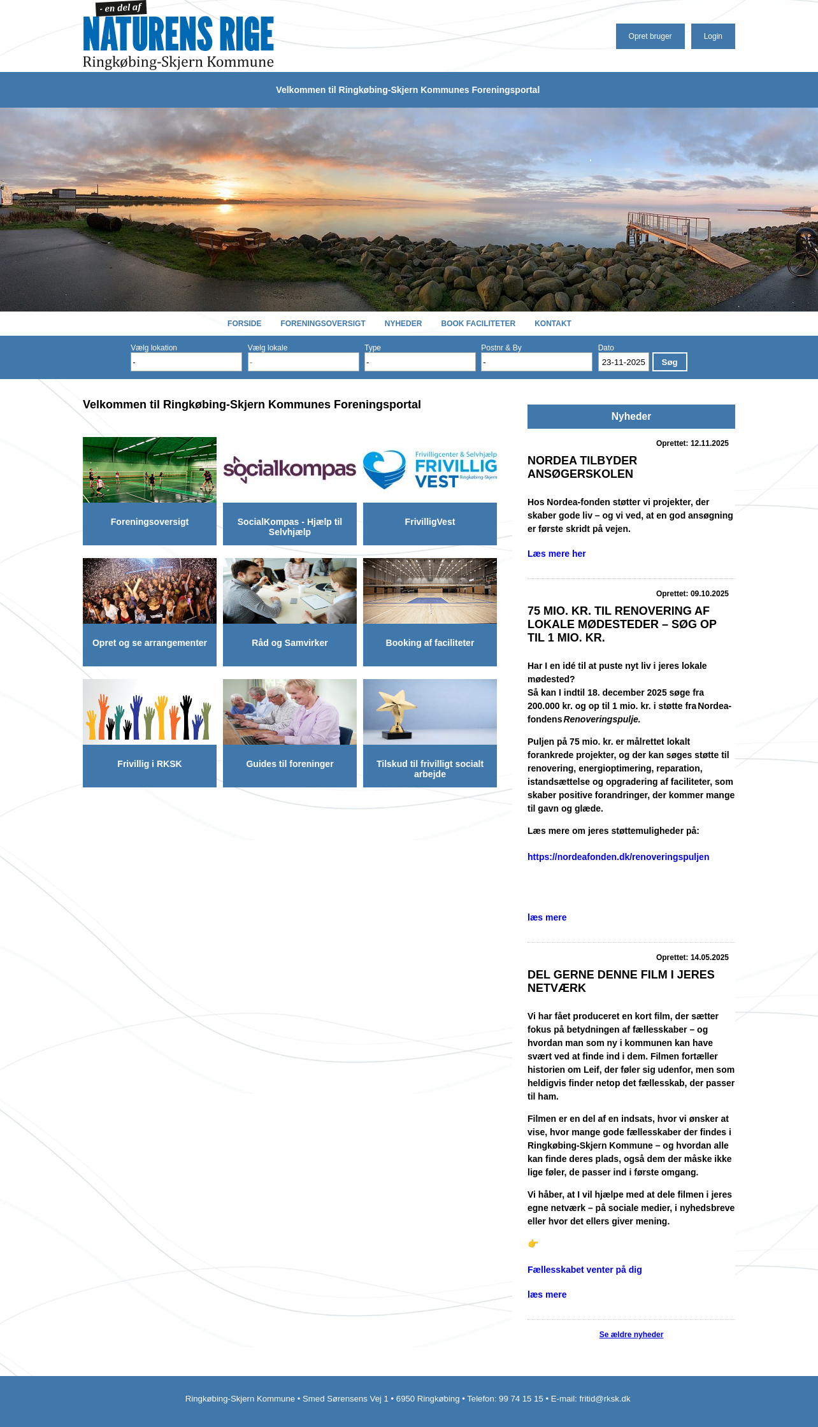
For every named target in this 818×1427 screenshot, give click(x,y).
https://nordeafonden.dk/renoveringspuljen (618, 857)
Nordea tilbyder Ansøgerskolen (582, 467)
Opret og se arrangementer (149, 643)
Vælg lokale (268, 347)
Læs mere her (556, 554)
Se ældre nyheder (631, 1334)
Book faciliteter (478, 323)
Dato (606, 347)
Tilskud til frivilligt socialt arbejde (430, 769)
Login (713, 36)
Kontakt (553, 323)
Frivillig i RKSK (149, 764)
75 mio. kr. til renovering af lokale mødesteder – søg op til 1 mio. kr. (622, 624)
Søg (670, 362)
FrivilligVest (430, 522)
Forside (244, 323)
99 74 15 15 (521, 1398)
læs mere (546, 917)
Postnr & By (501, 347)
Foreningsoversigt (322, 323)
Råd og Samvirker (289, 643)
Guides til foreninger (289, 764)
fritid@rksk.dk (606, 1398)
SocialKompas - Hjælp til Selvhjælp (290, 527)
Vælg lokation (154, 347)
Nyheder (403, 323)
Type (372, 347)
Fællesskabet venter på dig (584, 1270)
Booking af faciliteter (430, 643)
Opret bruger (650, 36)
